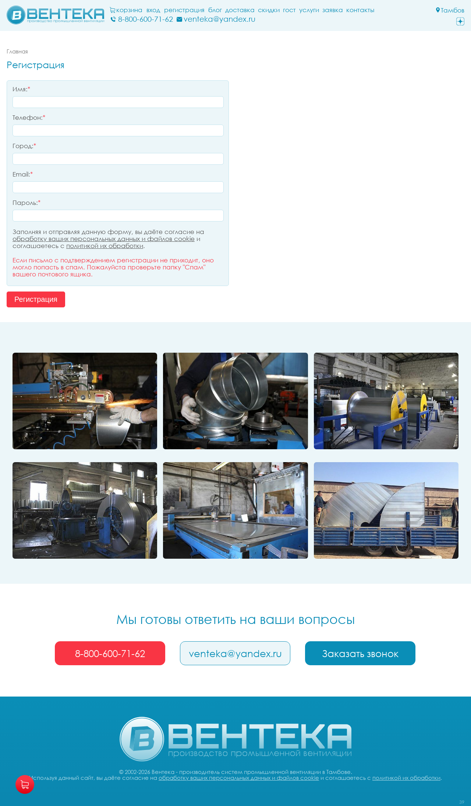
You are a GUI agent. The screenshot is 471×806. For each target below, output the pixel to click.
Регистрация (184, 10)
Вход (153, 10)
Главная (17, 51)
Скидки (269, 10)
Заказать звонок (360, 653)
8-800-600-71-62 (110, 653)
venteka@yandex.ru (235, 653)
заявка (332, 10)
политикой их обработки (104, 246)
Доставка (240, 10)
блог (215, 10)
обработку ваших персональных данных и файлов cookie (104, 239)
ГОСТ (289, 10)
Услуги (309, 10)
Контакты (360, 10)
